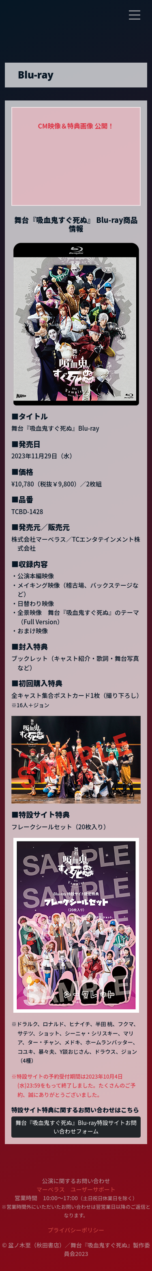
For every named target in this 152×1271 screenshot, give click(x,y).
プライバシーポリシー (76, 1230)
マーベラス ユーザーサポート (76, 1189)
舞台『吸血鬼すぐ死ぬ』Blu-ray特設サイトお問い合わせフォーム (76, 1126)
